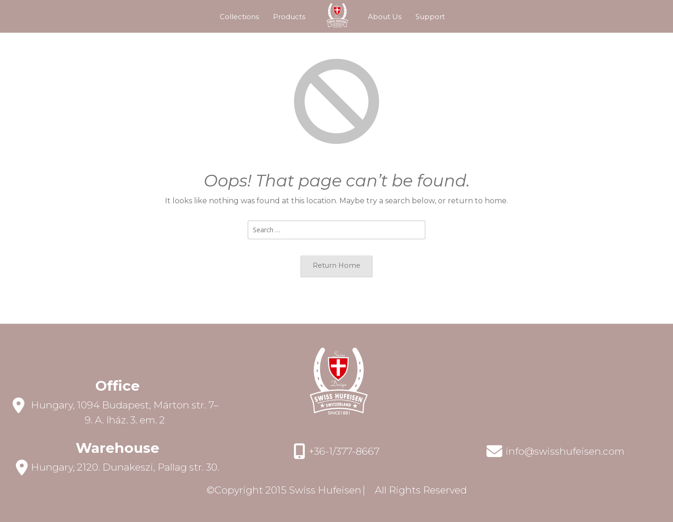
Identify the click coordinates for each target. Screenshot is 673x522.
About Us (384, 16)
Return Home (336, 265)
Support (430, 16)
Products (289, 16)
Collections (239, 16)
